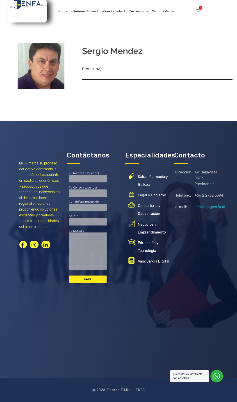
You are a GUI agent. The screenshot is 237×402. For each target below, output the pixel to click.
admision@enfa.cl (209, 207)
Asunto (88, 219)
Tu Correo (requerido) (88, 191)
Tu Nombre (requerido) (88, 176)
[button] (198, 6)
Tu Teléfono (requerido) (88, 205)
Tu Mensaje (88, 249)
